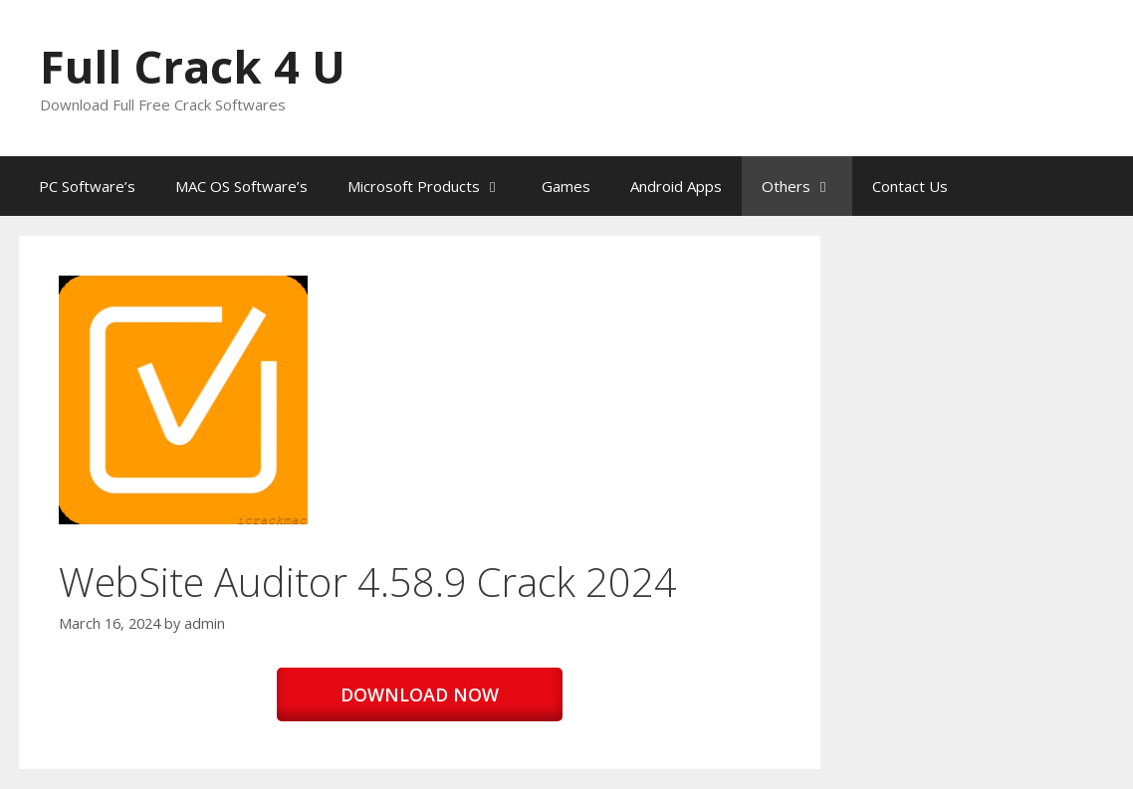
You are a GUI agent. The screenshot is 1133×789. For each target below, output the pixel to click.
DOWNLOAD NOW (419, 694)
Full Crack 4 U (192, 66)
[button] (183, 400)
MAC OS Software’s (241, 186)
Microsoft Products (434, 186)
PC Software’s (87, 186)
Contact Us (910, 186)
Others (807, 186)
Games (566, 186)
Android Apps (676, 186)
